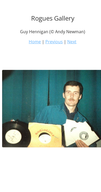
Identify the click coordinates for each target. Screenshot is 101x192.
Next (71, 42)
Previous (54, 42)
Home (35, 42)
